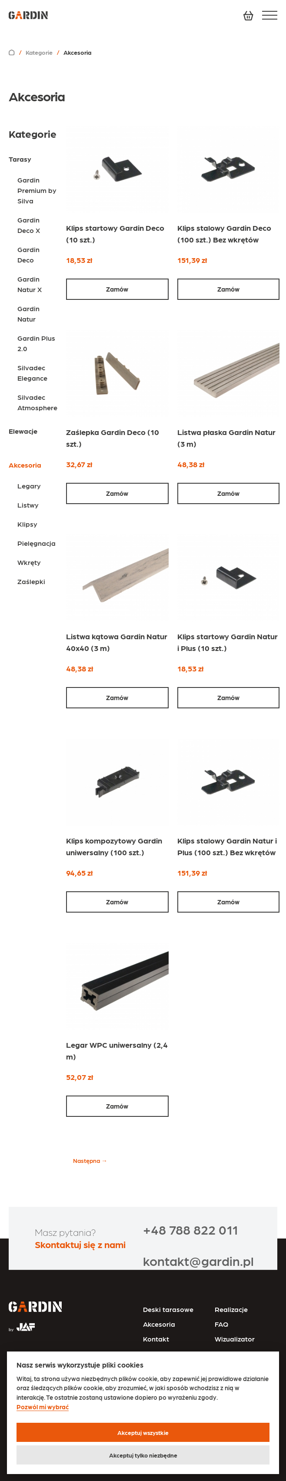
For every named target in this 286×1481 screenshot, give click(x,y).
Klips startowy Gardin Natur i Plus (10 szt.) (227, 641)
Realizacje (231, 1309)
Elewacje (23, 431)
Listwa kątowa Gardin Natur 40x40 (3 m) (116, 641)
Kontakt (156, 1339)
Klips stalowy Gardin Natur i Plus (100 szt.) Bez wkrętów (227, 846)
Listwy (28, 505)
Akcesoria (159, 1324)
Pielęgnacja (36, 543)
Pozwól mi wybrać (43, 1407)
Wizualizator (235, 1339)
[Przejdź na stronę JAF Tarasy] (22, 1323)
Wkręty (29, 562)
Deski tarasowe (168, 1309)
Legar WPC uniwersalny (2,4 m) (117, 1050)
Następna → (90, 1160)
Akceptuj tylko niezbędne (143, 1454)
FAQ (221, 1324)
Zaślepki (31, 581)
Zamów (117, 289)
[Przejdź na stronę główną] (35, 1308)
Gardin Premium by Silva (37, 190)
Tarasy (20, 159)
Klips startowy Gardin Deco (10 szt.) (115, 233)
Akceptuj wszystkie (143, 1432)
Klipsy (27, 524)
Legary (29, 485)
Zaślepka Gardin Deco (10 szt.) (112, 437)
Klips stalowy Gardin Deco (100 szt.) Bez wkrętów (224, 233)
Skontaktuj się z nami (80, 1244)
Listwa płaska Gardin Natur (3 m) (226, 437)
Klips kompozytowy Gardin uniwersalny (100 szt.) (114, 846)
